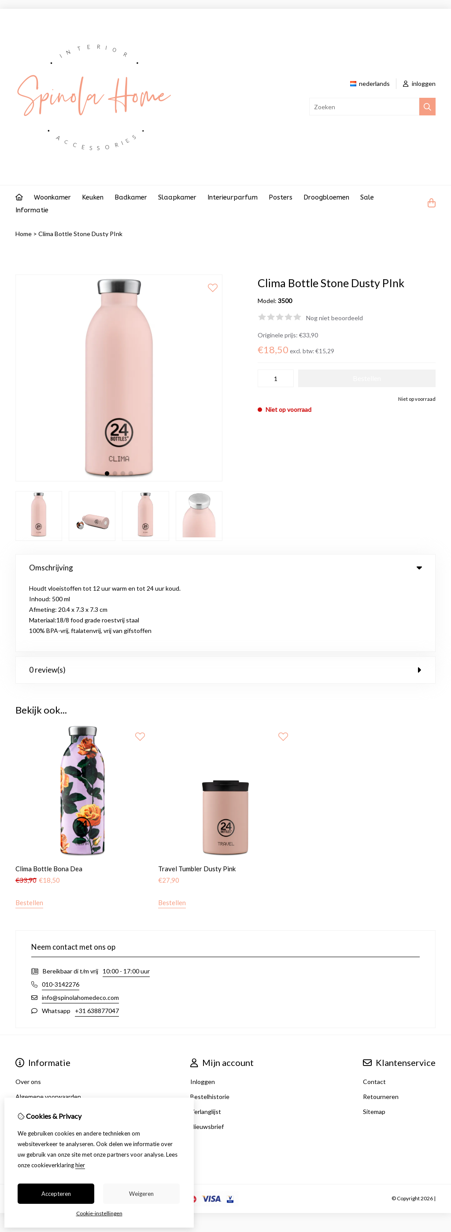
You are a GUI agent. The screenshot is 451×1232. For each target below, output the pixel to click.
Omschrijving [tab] (225, 567)
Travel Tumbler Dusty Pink (197, 798)
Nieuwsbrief (207, 1055)
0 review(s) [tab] (225, 599)
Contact (374, 1010)
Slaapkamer (177, 197)
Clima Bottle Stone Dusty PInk (80, 233)
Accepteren (56, 1193)
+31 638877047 (97, 939)
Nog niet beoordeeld (334, 318)
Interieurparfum (232, 197)
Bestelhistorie (209, 1025)
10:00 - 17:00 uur (126, 900)
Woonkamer (52, 197)
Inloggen (202, 1010)
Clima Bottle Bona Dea (48, 798)
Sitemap (374, 1040)
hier (80, 1165)
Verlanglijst (205, 1040)
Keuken (93, 197)
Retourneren (381, 1025)
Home (23, 233)
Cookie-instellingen (99, 1213)
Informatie (31, 210)
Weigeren (141, 1193)
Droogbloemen (326, 197)
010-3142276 (60, 913)
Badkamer (131, 197)
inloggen (419, 83)
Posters (280, 197)
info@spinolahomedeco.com (80, 926)
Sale (367, 197)
